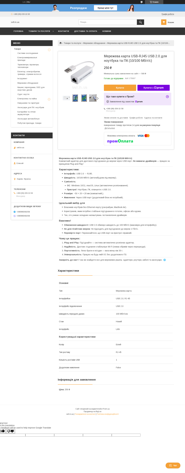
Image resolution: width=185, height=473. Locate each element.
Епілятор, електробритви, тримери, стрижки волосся (29, 72)
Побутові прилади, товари (29, 123)
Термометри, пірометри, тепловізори (28, 66)
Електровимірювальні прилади (27, 58)
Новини (106, 31)
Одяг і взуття (23, 94)
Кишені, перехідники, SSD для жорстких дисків (31, 88)
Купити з (153, 88)
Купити (120, 88)
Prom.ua (106, 409)
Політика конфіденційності (108, 414)
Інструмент (22, 78)
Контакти (63, 31)
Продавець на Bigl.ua (92, 411)
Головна (18, 31)
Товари (17, 49)
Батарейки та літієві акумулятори (26, 113)
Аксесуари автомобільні (28, 119)
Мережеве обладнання (94, 43)
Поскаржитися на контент (85, 414)
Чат (173, 465)
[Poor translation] (10, 431)
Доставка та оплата (85, 31)
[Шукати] (140, 22)
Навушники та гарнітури (28, 103)
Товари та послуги (39, 31)
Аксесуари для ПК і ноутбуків (30, 107)
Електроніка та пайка (27, 99)
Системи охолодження (27, 53)
